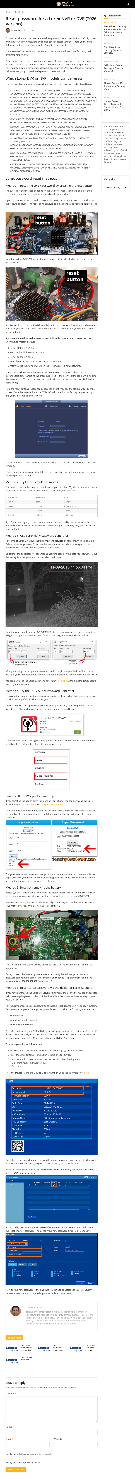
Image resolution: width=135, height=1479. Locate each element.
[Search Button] (128, 4)
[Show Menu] (7, 4)
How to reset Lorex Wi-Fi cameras (90, 1347)
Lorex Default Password (26, 1358)
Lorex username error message (58, 1347)
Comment (12, 1393)
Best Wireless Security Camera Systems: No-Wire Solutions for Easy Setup (115, 31)
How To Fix (109, 80)
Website (58, 1438)
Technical (16, 12)
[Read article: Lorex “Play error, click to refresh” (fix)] (12, 1349)
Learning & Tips (111, 62)
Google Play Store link (52, 804)
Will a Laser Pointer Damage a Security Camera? (113, 68)
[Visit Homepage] (67, 4)
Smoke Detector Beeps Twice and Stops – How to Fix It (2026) (114, 106)
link (32, 804)
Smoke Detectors (112, 98)
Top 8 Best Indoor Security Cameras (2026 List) (113, 50)
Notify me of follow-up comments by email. (29, 1453)
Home (8, 12)
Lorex (24, 12)
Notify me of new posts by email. (23, 1461)
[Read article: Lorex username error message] (44, 1349)
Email (9, 1438)
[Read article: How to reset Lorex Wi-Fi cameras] (76, 1349)
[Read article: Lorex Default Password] (12, 1361)
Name (10, 1426)
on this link (62, 680)
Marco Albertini (20, 30)
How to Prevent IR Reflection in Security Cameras (114, 86)
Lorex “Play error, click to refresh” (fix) (26, 1347)
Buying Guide (110, 23)
